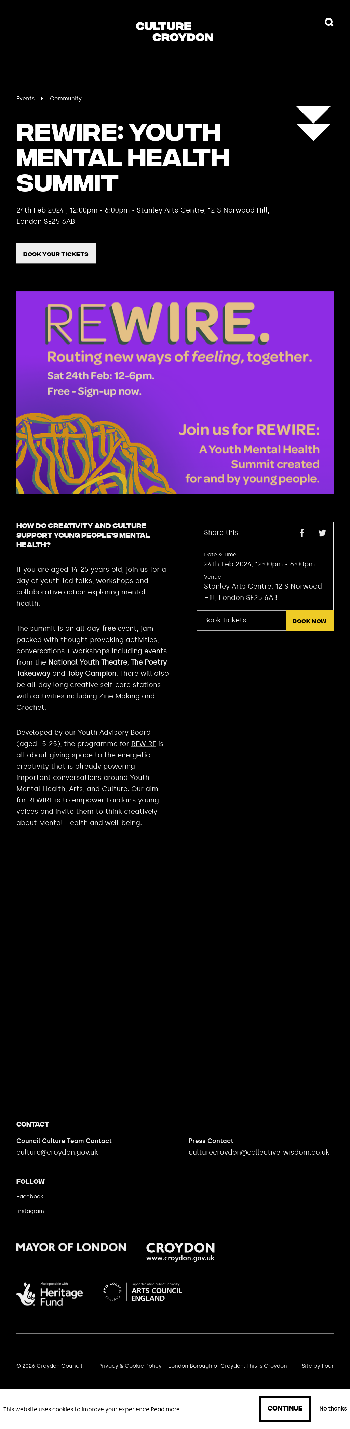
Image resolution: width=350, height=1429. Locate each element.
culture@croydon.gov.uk (57, 1163)
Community (66, 98)
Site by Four (318, 1377)
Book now (310, 632)
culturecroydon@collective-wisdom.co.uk (259, 1163)
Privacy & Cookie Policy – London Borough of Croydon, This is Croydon (192, 1377)
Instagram (30, 1222)
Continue (285, 1409)
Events (25, 98)
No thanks (333, 1409)
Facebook (29, 1207)
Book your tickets (56, 265)
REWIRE (143, 754)
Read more (165, 1409)
